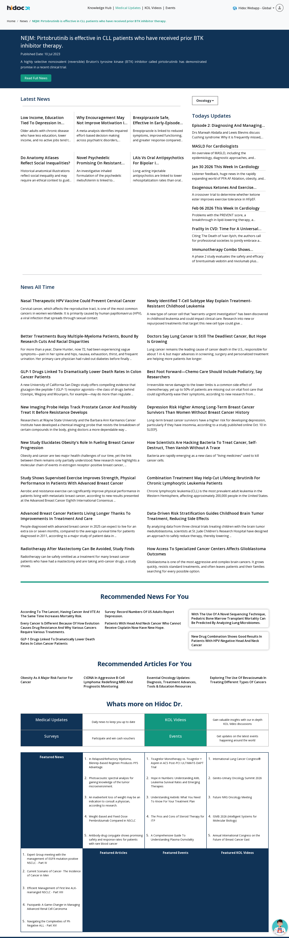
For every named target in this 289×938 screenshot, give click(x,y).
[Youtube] (44, 908)
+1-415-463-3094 (95, 894)
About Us (241, 905)
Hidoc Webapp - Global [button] (252, 8)
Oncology (205, 100)
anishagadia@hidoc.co (98, 906)
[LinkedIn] (54, 908)
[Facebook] (25, 908)
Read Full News (35, 78)
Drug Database (166, 890)
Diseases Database (168, 905)
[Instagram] (33, 908)
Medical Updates (128, 8)
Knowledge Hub (99, 8)
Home (11, 21)
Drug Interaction (166, 898)
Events (170, 8)
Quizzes (206, 905)
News (24, 21)
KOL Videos (153, 8)
